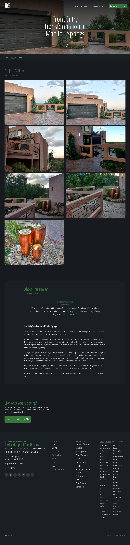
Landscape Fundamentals (84, 444)
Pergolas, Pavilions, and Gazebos (83, 471)
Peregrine (115, 474)
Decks (78, 479)
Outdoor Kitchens (81, 462)
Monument (116, 454)
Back (6, 57)
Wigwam (115, 509)
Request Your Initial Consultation (18, 419)
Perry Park (115, 477)
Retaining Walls (81, 451)
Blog (53, 466)
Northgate (115, 463)
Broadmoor (102, 460)
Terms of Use (108, 535)
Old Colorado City (117, 465)
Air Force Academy (104, 445)
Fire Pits (78, 458)
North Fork (115, 460)
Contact (54, 462)
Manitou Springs (117, 451)
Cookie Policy (122, 535)
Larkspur (115, 448)
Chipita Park (102, 477)
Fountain (102, 509)
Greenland (102, 518)
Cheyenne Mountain (105, 474)
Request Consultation (117, 6)
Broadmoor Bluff (104, 463)
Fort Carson (102, 506)
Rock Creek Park (117, 491)
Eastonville (102, 486)
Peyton (115, 480)
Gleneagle (102, 512)
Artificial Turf (80, 486)
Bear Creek (102, 451)
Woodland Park (117, 512)
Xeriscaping (79, 447)
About (104, 6)
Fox (11, 535)
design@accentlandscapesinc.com (15, 463)
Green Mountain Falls (105, 515)
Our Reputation (95, 6)
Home (54, 444)
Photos (20, 57)
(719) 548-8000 (10, 468)
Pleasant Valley (116, 489)
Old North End (116, 468)
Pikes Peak (115, 483)
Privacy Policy (115, 535)
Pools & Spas (80, 475)
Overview (13, 57)
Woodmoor (116, 515)
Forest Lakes (102, 503)
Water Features (81, 483)
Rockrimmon (116, 494)
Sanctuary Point (117, 497)
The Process (84, 6)
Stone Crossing (116, 506)
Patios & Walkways (82, 455)
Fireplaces (79, 466)
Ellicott (101, 491)
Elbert (101, 489)
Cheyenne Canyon (104, 471)
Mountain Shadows (118, 457)
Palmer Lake (116, 471)
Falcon (101, 494)
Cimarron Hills (103, 480)
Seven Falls (116, 500)
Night (9, 535)
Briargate (102, 457)
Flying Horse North (104, 500)
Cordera (102, 483)
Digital (13, 535)
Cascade (102, 468)
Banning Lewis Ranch (105, 448)
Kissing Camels (116, 445)
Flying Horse (102, 497)
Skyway (115, 503)
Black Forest (102, 454)
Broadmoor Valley (104, 465)
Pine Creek (116, 486)
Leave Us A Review (58, 469)
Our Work (75, 6)
